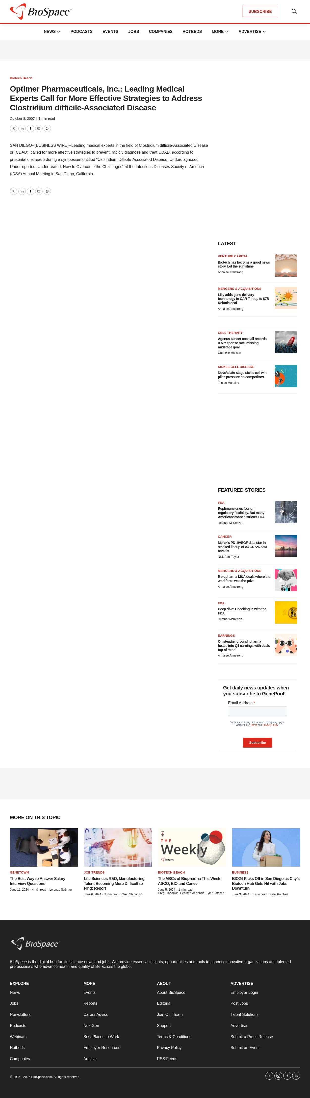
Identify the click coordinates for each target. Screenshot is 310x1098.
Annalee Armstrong (230, 272)
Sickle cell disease (236, 367)
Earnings (226, 635)
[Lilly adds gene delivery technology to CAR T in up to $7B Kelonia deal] (286, 298)
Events (110, 31)
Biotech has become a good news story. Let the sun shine (244, 264)
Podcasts (82, 31)
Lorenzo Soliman (60, 889)
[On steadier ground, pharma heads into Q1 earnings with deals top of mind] (286, 645)
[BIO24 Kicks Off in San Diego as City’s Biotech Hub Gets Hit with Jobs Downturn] (266, 847)
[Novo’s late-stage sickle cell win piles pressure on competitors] (286, 376)
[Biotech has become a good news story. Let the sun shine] (286, 265)
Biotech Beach (21, 78)
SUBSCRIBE (260, 11)
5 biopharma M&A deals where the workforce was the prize (244, 579)
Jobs (133, 31)
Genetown (19, 872)
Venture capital (233, 256)
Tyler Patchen (279, 894)
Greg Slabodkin (132, 894)
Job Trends (94, 872)
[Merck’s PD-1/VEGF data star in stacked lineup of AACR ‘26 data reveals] (286, 546)
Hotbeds (192, 31)
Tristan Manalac (228, 383)
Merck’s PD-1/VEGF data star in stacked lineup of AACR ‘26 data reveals (242, 547)
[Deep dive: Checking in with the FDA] (286, 612)
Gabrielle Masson (229, 353)
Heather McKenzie (230, 523)
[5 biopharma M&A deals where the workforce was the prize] (286, 580)
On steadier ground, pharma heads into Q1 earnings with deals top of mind (244, 645)
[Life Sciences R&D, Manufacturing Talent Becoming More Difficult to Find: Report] (118, 847)
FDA (221, 503)
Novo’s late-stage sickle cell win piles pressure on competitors (242, 375)
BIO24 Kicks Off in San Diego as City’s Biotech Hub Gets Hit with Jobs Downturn (266, 883)
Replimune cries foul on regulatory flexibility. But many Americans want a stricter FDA (241, 513)
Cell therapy (230, 333)
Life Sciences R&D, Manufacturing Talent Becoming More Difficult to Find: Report (114, 883)
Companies (161, 31)
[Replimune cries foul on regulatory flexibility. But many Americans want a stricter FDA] (286, 512)
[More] (59, 32)
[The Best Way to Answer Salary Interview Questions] (44, 847)
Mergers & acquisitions (239, 289)
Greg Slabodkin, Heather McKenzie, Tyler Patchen (191, 893)
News (50, 31)
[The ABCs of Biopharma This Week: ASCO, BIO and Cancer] (192, 847)
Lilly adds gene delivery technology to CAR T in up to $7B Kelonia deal (243, 299)
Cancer (225, 536)
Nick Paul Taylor (228, 557)
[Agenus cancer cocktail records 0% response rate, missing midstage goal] (286, 342)
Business (240, 872)
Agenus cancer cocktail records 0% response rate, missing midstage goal (242, 343)
